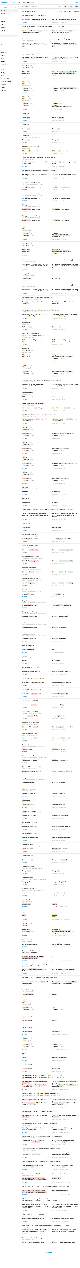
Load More (49, 1252)
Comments (76, 11)
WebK (18, 2)
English (13, 2)
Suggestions (67, 11)
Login (77, 2)
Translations (4, 2)
